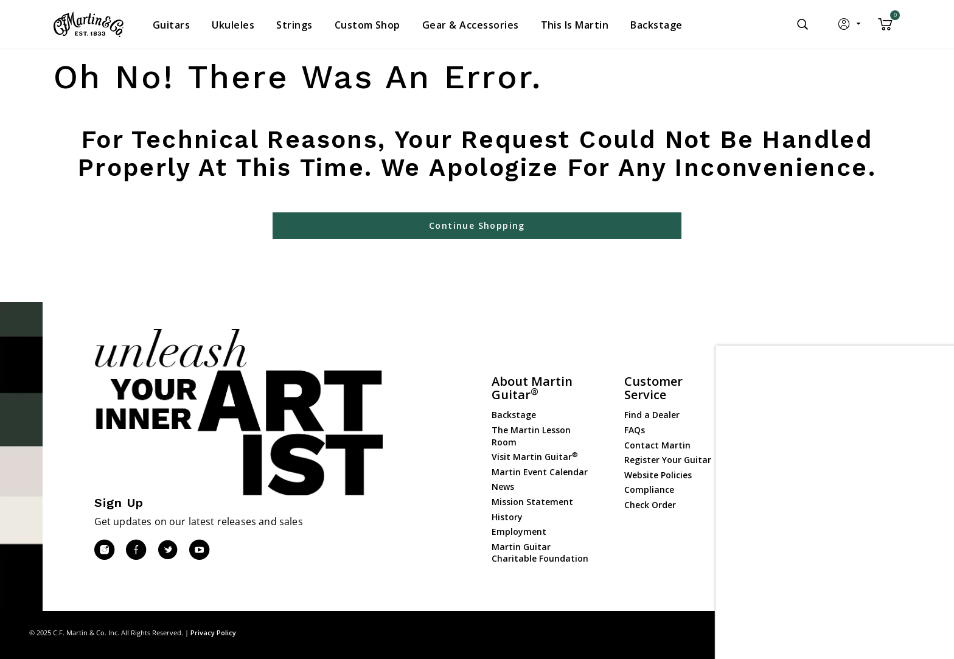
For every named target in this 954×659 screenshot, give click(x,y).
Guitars (773, 401)
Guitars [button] (171, 25)
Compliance (649, 489)
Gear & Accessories (796, 461)
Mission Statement (532, 501)
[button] (850, 27)
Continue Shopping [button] (477, 225)
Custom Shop (785, 416)
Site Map (837, 632)
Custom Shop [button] (367, 25)
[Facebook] (135, 550)
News (503, 486)
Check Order (650, 505)
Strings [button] (294, 25)
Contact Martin (657, 445)
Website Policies (658, 475)
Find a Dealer (652, 414)
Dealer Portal (785, 540)
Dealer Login (783, 525)
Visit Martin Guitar (535, 456)
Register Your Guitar (667, 459)
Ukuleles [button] (233, 25)
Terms (913, 632)
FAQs (634, 430)
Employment (519, 531)
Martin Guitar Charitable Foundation (540, 553)
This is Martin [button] (575, 25)
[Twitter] (167, 550)
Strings (772, 446)
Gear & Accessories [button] (470, 25)
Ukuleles (774, 432)
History (507, 517)
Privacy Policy (213, 632)
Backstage (514, 414)
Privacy (877, 632)
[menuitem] (171, 25)
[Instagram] (104, 550)
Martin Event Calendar (540, 472)
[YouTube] (199, 550)
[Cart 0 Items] (885, 28)
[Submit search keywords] (802, 24)
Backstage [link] (656, 25)
